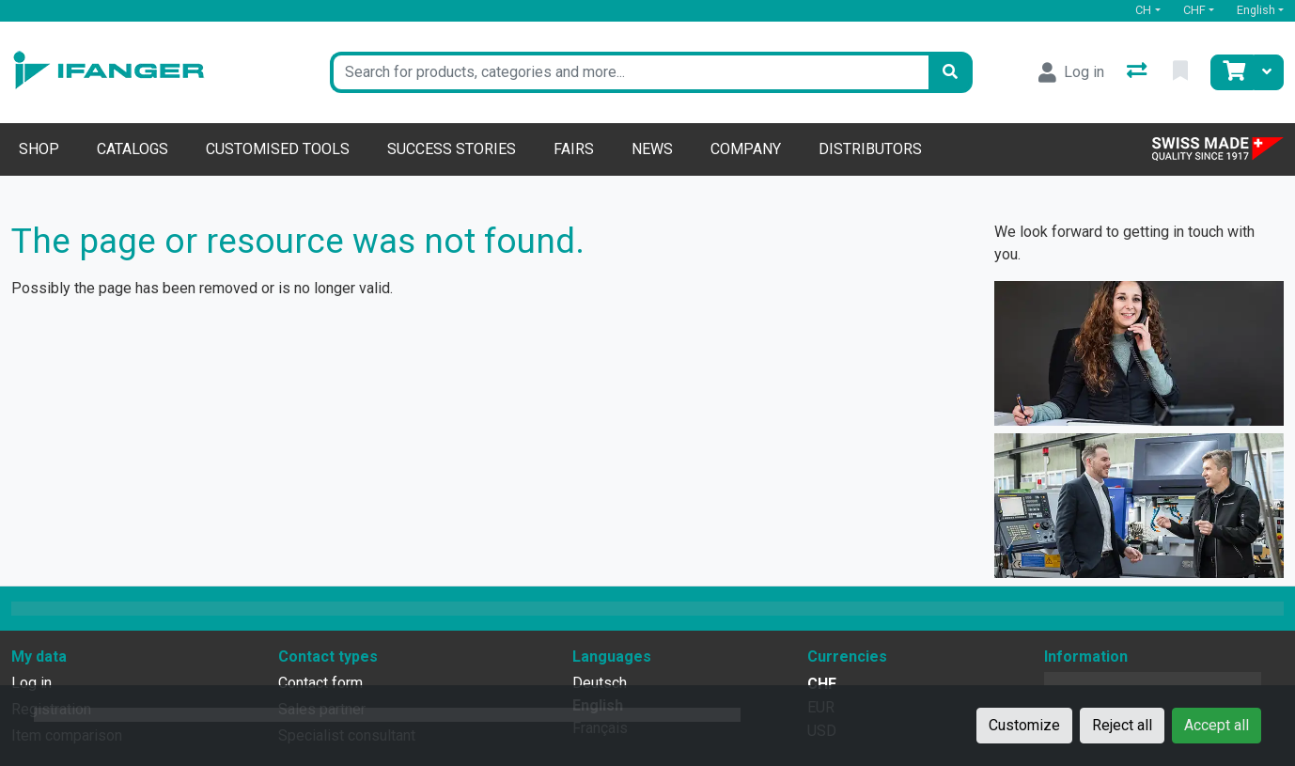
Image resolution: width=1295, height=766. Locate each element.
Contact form (320, 683)
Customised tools (278, 149)
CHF (1194, 10)
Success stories (451, 149)
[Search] (950, 72)
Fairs (574, 149)
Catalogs (132, 149)
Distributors (870, 149)
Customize (1024, 725)
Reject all (1122, 725)
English (1256, 10)
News (652, 149)
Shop (39, 149)
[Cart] (1232, 72)
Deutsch (599, 683)
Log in (31, 683)
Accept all (1216, 725)
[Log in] (1071, 72)
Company (745, 149)
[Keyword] (629, 72)
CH (1143, 10)
